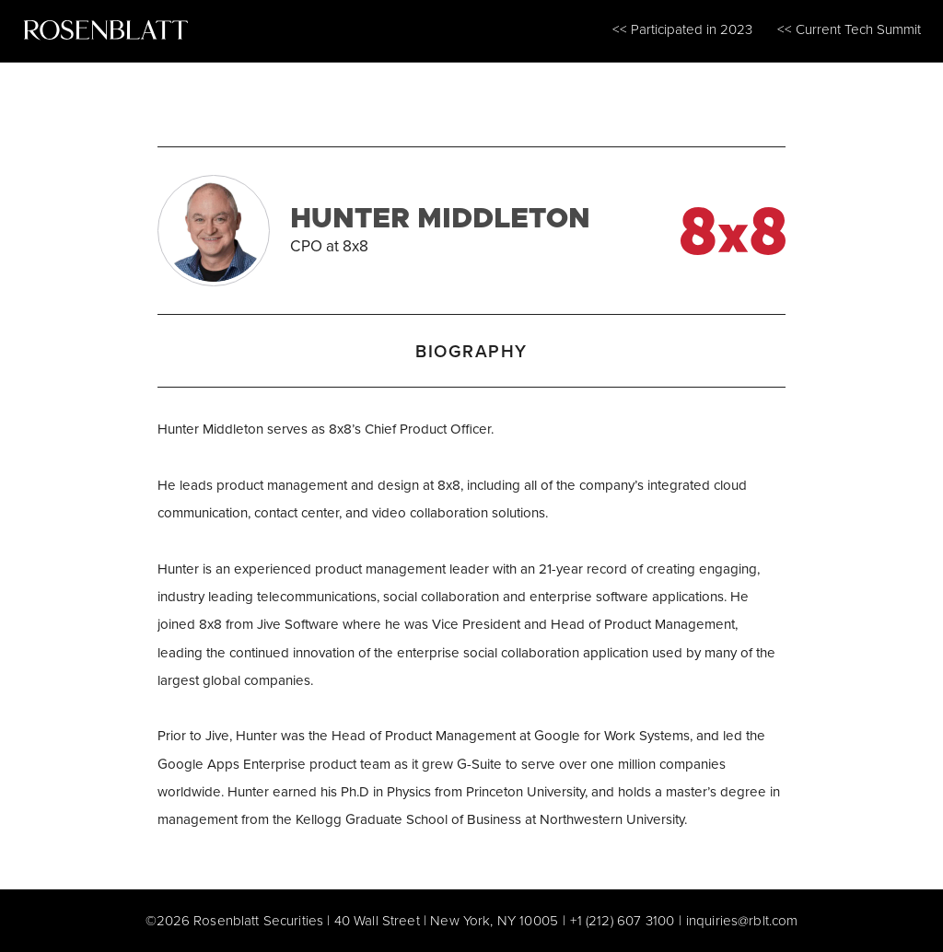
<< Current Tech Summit (849, 29)
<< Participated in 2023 (682, 29)
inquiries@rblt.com (742, 920)
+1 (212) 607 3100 (622, 920)
